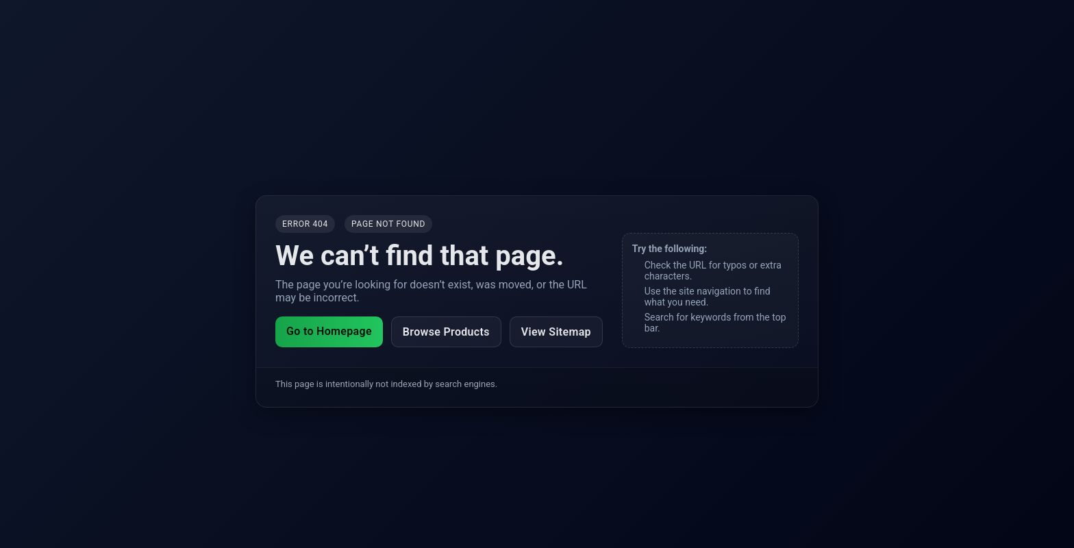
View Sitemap (556, 331)
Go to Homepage (329, 331)
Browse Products (446, 331)
